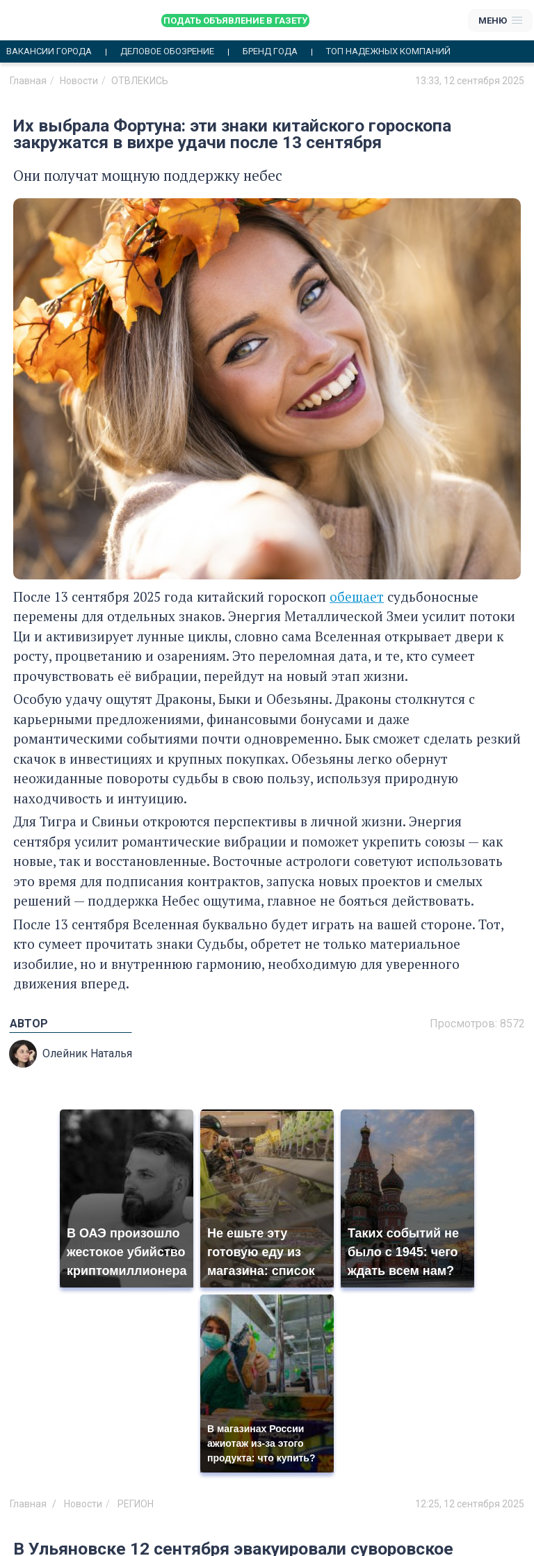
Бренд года (270, 51)
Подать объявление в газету (235, 20)
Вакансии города (49, 51)
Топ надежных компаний (388, 51)
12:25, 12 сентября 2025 (469, 1503)
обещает (357, 596)
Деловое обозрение (167, 51)
